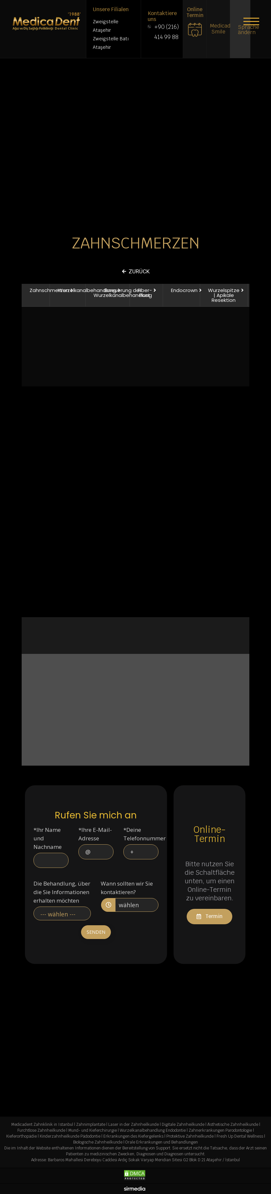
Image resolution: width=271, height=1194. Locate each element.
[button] (251, 21)
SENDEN (96, 932)
